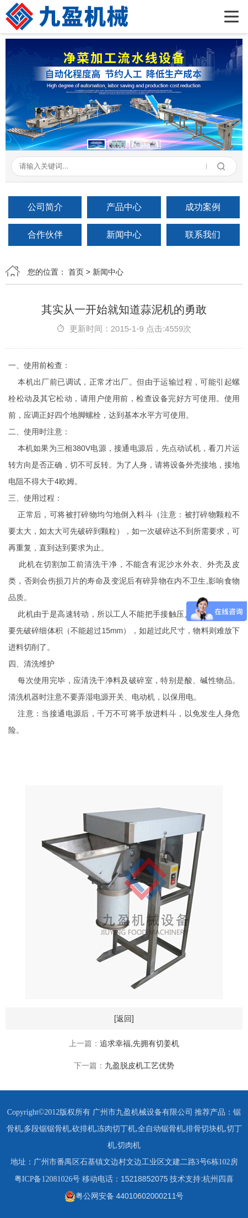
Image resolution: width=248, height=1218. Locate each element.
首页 (76, 271)
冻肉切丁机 (116, 1129)
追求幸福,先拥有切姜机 (139, 1043)
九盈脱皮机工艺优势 (139, 1065)
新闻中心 (124, 234)
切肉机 (129, 1145)
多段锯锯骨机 (47, 1129)
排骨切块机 (205, 1129)
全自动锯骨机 (161, 1129)
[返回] (124, 1018)
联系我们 (202, 234)
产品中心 (124, 207)
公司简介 (45, 207)
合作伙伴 (45, 234)
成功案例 (202, 207)
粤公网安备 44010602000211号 (124, 1195)
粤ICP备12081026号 (47, 1179)
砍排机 (83, 1129)
